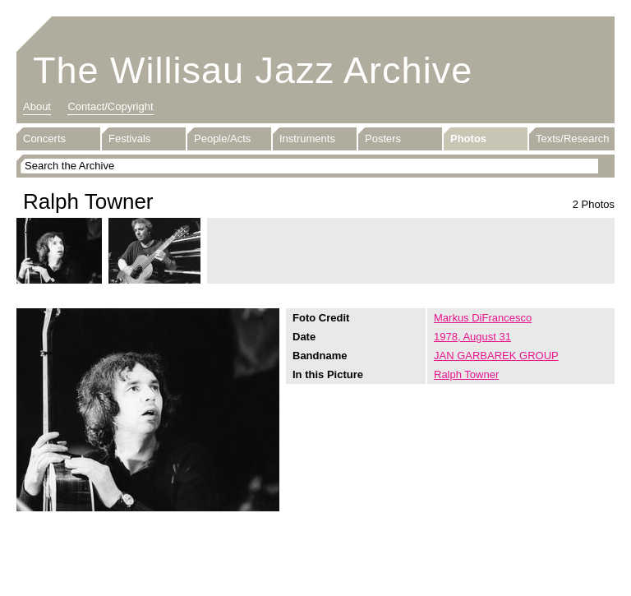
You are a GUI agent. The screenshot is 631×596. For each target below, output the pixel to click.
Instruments (307, 138)
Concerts (44, 138)
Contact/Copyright (110, 106)
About (37, 106)
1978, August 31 (472, 336)
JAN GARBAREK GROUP (496, 355)
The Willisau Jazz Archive (252, 70)
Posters (383, 138)
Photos (468, 138)
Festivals (129, 138)
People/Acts (222, 138)
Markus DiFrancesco (483, 318)
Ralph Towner (466, 374)
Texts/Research (573, 138)
